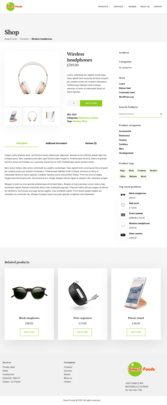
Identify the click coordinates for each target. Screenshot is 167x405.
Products (103, 7)
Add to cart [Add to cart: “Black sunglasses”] (29, 332)
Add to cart (91, 103)
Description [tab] (21, 143)
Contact (158, 7)
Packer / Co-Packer (12, 382)
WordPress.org (126, 97)
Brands (132, 7)
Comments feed (127, 92)
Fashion (94, 118)
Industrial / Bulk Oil (11, 378)
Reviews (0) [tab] (91, 143)
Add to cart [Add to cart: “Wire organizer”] (82, 332)
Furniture (123, 144)
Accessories (125, 131)
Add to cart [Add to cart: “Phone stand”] (136, 332)
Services (118, 7)
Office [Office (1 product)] (122, 176)
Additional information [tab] (56, 143)
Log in (122, 84)
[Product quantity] (73, 103)
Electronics (84, 118)
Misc (121, 149)
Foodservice (8, 374)
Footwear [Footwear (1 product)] (142, 171)
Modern (76, 121)
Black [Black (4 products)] (131, 171)
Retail (5, 371)
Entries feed (125, 88)
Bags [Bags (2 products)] (122, 171)
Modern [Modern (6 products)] (153, 171)
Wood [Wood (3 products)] (143, 176)
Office (84, 121)
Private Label (9, 367)
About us (145, 7)
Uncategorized (126, 153)
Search (161, 114)
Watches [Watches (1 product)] (133, 176)
